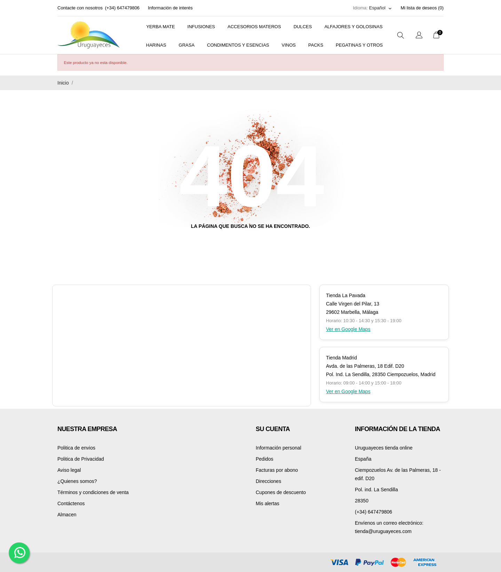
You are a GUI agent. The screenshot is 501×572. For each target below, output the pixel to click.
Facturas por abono (277, 470)
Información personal (278, 448)
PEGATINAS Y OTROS (359, 45)
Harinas (156, 45)
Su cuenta (273, 429)
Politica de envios (76, 448)
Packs (315, 45)
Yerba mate (160, 26)
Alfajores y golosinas (353, 26)
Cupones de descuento (281, 492)
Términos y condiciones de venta (93, 492)
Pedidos (264, 459)
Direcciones (268, 481)
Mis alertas (267, 503)
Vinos (289, 45)
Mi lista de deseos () (422, 7)
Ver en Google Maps (348, 329)
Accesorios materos (254, 26)
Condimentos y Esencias (238, 45)
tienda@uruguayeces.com (383, 531)
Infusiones (201, 26)
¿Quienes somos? (77, 481)
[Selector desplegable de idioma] (380, 8)
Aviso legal (69, 470)
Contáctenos (71, 503)
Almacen (66, 514)
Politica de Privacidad (80, 459)
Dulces (303, 26)
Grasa (187, 45)
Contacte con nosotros (80, 7)
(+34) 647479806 (122, 7)
